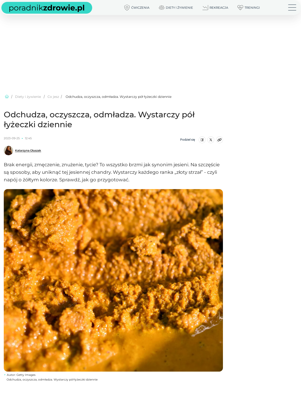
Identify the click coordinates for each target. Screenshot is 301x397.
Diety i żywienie (28, 97)
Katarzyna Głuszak (28, 150)
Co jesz (53, 97)
